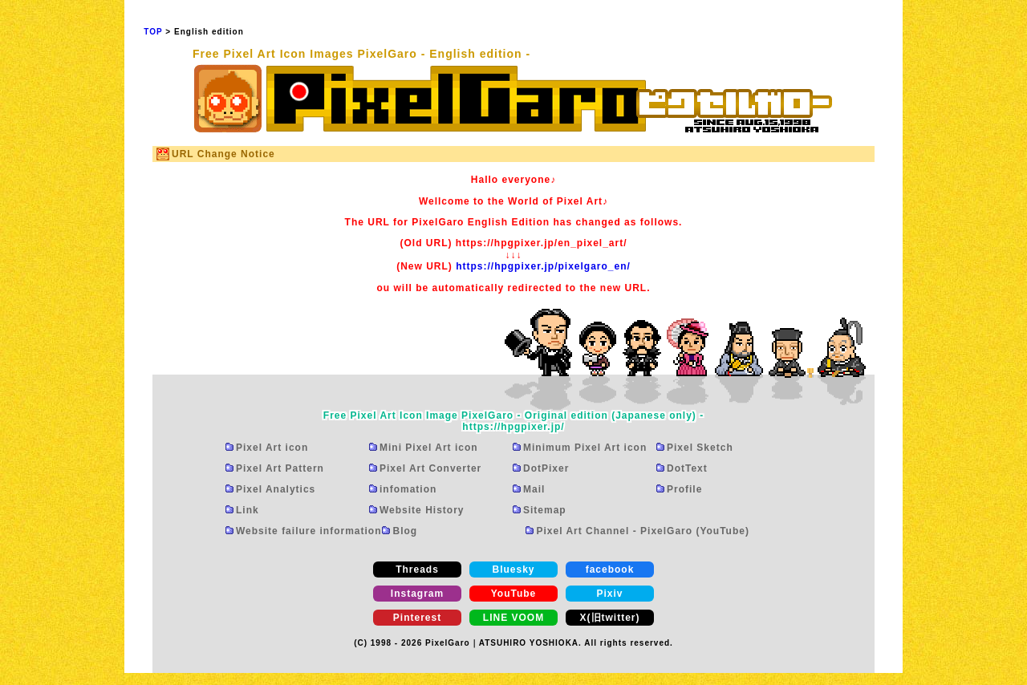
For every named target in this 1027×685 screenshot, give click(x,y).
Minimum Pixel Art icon (585, 447)
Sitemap (544, 510)
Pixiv (609, 593)
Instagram (417, 593)
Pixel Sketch (700, 447)
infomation (408, 489)
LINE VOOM (513, 617)
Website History (422, 510)
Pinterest (417, 617)
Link (247, 510)
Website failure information (308, 531)
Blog (404, 531)
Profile (684, 489)
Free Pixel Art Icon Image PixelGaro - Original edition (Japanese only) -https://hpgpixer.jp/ (513, 421)
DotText (687, 468)
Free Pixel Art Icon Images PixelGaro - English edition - (361, 54)
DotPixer (546, 468)
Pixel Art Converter (430, 468)
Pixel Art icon (272, 447)
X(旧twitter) (610, 617)
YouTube (514, 593)
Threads (417, 569)
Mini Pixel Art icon (429, 447)
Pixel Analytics (275, 489)
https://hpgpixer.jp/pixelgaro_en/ (543, 266)
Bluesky (513, 569)
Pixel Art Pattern (280, 468)
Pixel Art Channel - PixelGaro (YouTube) (642, 531)
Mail (534, 489)
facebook (610, 569)
